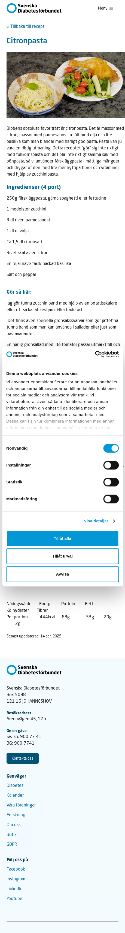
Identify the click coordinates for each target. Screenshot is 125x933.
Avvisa (62, 574)
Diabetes (15, 785)
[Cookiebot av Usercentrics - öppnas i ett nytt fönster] (95, 354)
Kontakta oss (22, 758)
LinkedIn (15, 888)
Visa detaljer (96, 521)
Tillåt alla (62, 538)
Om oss (13, 824)
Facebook (16, 868)
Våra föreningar (21, 804)
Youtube (14, 898)
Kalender (15, 794)
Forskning (16, 814)
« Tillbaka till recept (25, 26)
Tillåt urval (62, 556)
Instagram (16, 878)
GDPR (12, 844)
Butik (12, 834)
